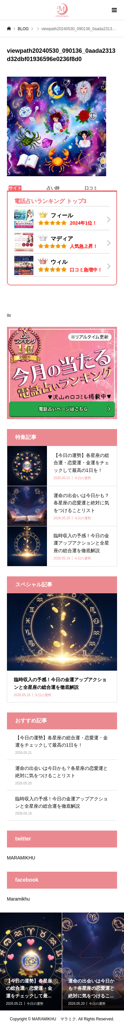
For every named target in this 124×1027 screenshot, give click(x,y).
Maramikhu (18, 899)
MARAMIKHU (21, 857)
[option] (31, 961)
